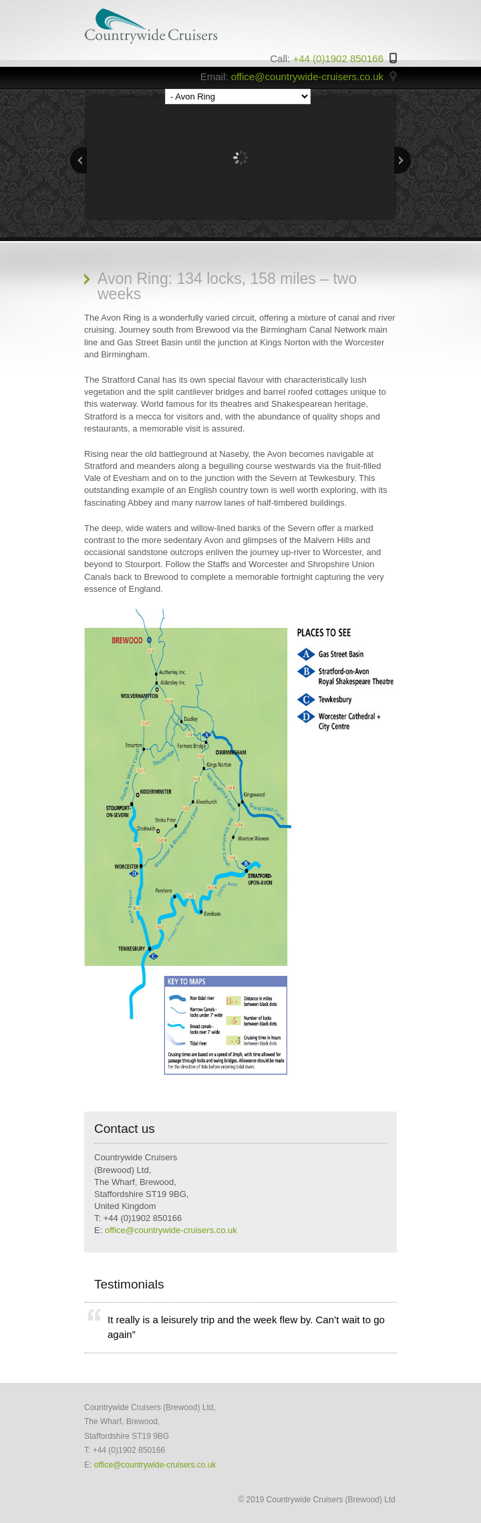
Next (402, 160)
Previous (78, 160)
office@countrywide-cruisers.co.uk (171, 1230)
